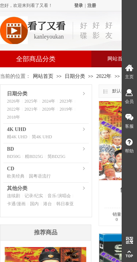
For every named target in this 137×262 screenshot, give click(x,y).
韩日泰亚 (65, 203)
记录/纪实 (33, 195)
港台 (47, 203)
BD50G (13, 156)
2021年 (31, 109)
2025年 (31, 101)
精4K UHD (17, 136)
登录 (78, 5)
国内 (34, 203)
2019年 (66, 109)
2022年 (103, 76)
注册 (91, 5)
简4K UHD (42, 136)
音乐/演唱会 (59, 195)
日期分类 (75, 76)
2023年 (66, 101)
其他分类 (17, 188)
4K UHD (16, 129)
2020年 (48, 109)
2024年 (48, 101)
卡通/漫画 (16, 203)
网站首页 (43, 76)
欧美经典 (15, 176)
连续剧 (13, 195)
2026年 (13, 101)
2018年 (13, 117)
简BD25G (56, 156)
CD (10, 168)
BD (10, 149)
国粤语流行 (40, 176)
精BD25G (34, 156)
